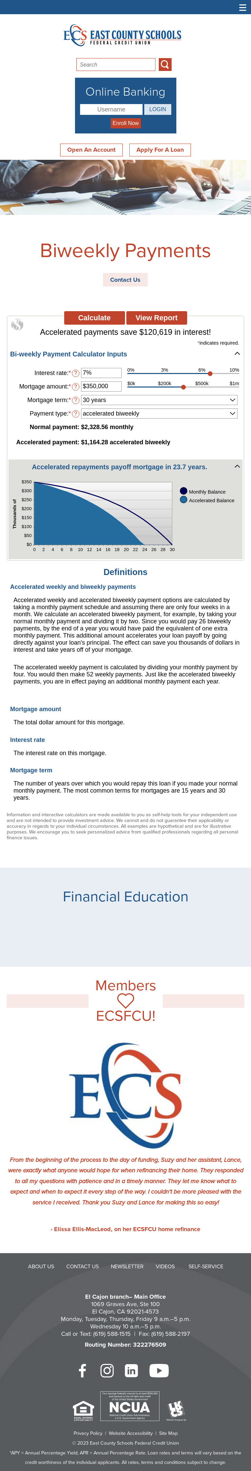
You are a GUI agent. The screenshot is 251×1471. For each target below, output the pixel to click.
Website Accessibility (131, 1433)
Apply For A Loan (160, 149)
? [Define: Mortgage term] (75, 400)
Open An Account (91, 149)
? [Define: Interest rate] (75, 373)
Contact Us (125, 279)
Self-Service (206, 1266)
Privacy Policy (88, 1433)
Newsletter (127, 1266)
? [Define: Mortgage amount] (75, 386)
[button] (125, 354)
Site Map (168, 1433)
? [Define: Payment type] (75, 413)
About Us (41, 1266)
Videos (165, 1266)
